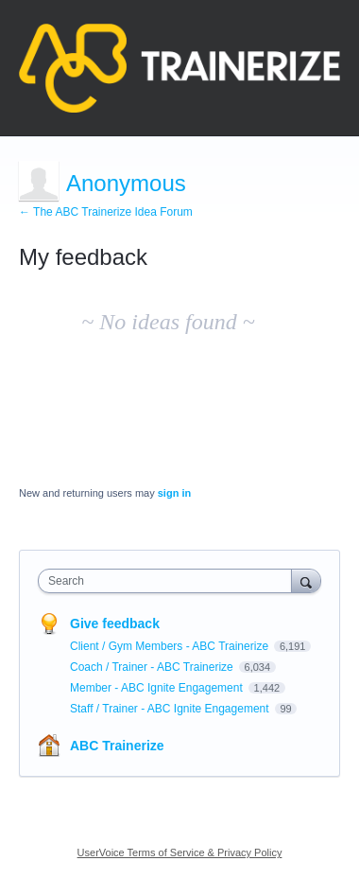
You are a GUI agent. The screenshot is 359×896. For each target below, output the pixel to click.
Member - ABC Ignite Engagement (158, 687)
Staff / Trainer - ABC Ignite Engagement (171, 708)
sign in (174, 493)
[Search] (306, 580)
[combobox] (169, 581)
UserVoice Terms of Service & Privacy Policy (179, 852)
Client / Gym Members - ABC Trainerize (170, 646)
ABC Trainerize (117, 745)
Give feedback (115, 623)
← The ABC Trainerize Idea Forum (106, 212)
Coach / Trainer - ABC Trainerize (153, 667)
